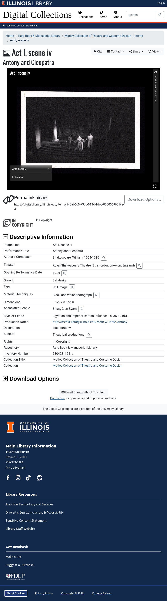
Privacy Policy (44, 593)
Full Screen (155, 186)
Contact (114, 51)
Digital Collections (37, 15)
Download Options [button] (31, 378)
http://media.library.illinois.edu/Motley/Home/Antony (90, 322)
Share (135, 51)
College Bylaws (102, 593)
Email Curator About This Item (83, 392)
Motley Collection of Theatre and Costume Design (98, 36)
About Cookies (15, 593)
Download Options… (144, 199)
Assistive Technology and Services (29, 504)
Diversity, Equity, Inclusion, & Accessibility (35, 512)
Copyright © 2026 (72, 593)
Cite (98, 51)
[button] (156, 72)
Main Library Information (31, 446)
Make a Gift (13, 557)
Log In (161, 3)
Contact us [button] (57, 398)
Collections (86, 15)
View (153, 51)
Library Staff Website (20, 528)
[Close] (48, 169)
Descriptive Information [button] (38, 236)
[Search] (141, 14)
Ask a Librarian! (15, 468)
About (118, 15)
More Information (155, 77)
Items (103, 15)
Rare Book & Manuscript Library (39, 36)
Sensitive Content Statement (21, 25)
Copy (42, 197)
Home (10, 36)
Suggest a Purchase (20, 565)
